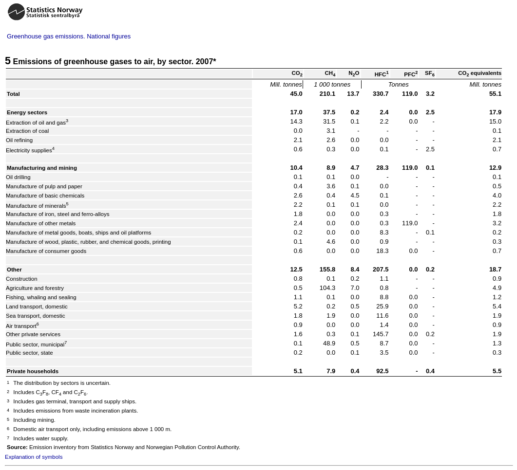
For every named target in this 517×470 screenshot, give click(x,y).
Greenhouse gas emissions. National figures (69, 36)
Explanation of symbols (33, 457)
